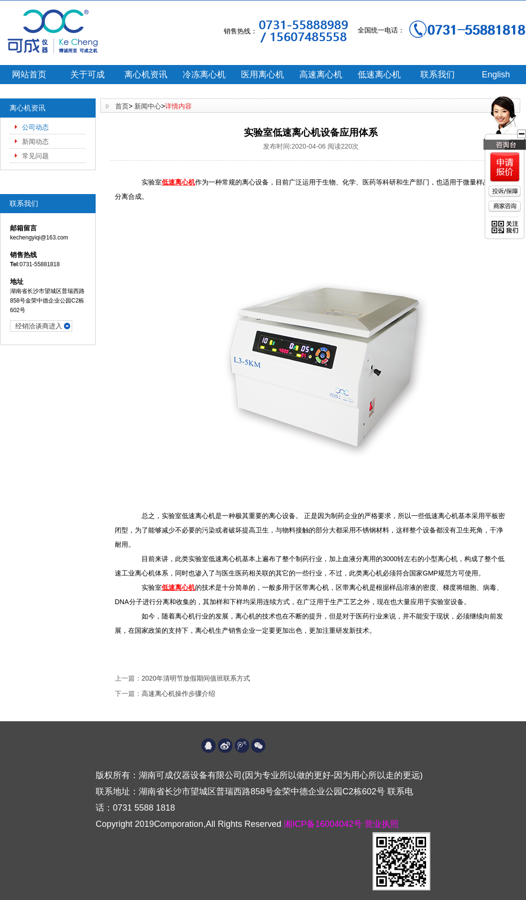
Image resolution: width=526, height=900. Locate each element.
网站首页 (29, 74)
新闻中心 (147, 106)
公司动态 (35, 127)
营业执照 (381, 824)
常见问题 (35, 156)
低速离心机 (379, 74)
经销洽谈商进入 (38, 326)
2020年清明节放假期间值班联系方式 (196, 678)
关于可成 (87, 74)
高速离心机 (320, 74)
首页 (122, 106)
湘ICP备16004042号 (324, 824)
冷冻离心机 (204, 74)
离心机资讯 (145, 74)
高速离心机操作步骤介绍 (178, 693)
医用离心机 (262, 74)
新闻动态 (35, 141)
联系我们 (437, 74)
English (496, 74)
